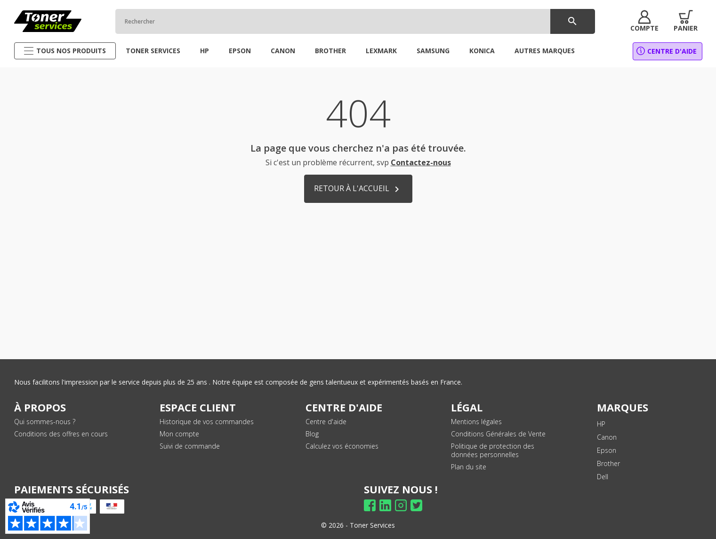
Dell (602, 476)
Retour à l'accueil (358, 189)
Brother (608, 463)
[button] (643, 21)
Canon (607, 437)
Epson (606, 450)
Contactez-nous (421, 162)
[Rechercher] (354, 21)
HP (601, 423)
